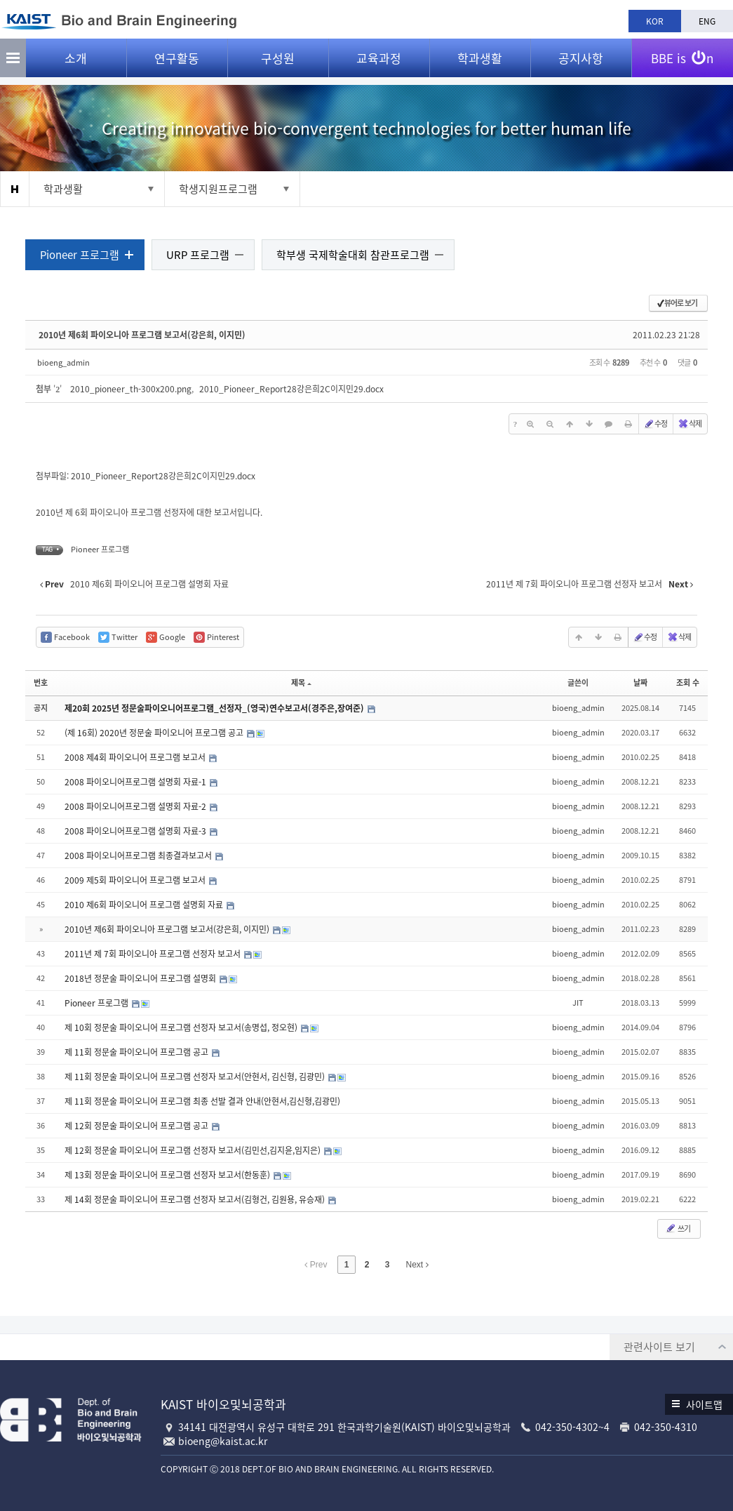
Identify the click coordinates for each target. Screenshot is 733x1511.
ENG (707, 21)
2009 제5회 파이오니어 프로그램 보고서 (138, 880)
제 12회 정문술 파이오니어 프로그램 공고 (140, 1126)
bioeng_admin (66, 363)
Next (417, 1265)
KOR (655, 21)
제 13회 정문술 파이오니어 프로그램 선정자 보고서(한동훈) (171, 1175)
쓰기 (674, 1229)
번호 (43, 684)
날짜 (638, 684)
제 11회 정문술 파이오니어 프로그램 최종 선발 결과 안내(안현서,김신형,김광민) (205, 1102)
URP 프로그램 (200, 255)
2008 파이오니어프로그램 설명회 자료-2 (139, 807)
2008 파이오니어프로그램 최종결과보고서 (142, 856)
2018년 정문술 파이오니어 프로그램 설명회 (144, 979)
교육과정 (378, 63)
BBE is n (682, 58)
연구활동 (176, 63)
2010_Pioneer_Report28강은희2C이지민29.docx (294, 390)
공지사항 (580, 63)
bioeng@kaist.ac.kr (222, 1441)
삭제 (687, 425)
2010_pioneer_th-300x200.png (133, 390)
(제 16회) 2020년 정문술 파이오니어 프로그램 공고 (157, 733)
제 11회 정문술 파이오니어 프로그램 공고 (140, 1052)
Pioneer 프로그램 (82, 255)
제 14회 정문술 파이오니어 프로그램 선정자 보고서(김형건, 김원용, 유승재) (198, 1200)
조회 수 (685, 684)
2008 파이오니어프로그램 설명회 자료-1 (139, 782)
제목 (301, 684)
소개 (76, 63)
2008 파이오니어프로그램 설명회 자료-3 (139, 831)
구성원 (278, 63)
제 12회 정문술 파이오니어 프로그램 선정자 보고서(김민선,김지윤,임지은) (196, 1151)
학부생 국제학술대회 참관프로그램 (355, 255)
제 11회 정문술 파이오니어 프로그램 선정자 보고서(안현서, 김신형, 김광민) (198, 1077)
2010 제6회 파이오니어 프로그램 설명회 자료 (147, 905)
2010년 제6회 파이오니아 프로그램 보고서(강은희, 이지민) (144, 335)
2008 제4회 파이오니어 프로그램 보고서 (138, 758)
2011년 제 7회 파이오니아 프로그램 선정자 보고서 (156, 954)
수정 (652, 425)
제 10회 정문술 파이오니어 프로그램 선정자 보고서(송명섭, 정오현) (184, 1028)
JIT (575, 1003)
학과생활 (479, 63)
